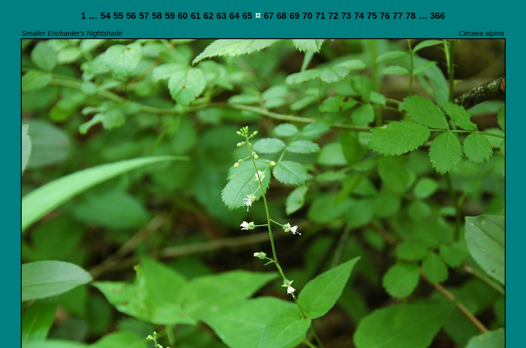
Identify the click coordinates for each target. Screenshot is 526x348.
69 (294, 16)
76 (385, 16)
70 (307, 16)
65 (247, 16)
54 (105, 16)
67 (269, 16)
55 (118, 16)
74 (359, 16)
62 (208, 16)
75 (372, 16)
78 (411, 16)
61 (196, 16)
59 (170, 16)
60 (183, 16)
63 (221, 16)
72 (333, 16)
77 (398, 16)
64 (234, 16)
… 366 (431, 16)
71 (320, 16)
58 (157, 16)
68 (282, 16)
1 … (89, 16)
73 (346, 16)
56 (131, 16)
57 (144, 16)
